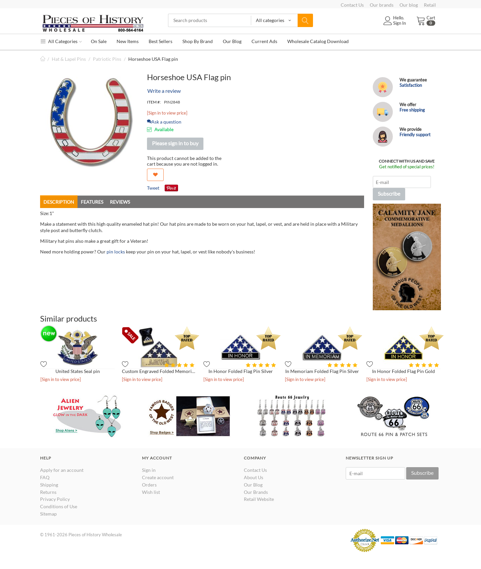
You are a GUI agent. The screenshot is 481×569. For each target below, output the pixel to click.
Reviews (120, 202)
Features (92, 202)
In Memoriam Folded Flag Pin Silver (322, 371)
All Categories (61, 41)
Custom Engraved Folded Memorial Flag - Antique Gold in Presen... (159, 371)
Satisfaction (410, 85)
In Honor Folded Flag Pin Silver (240, 371)
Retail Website (259, 499)
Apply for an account (62, 470)
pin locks (116, 251)
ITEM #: (154, 102)
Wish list (151, 492)
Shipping (49, 485)
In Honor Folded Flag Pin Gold (403, 371)
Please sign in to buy (175, 143)
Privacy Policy (55, 499)
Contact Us (352, 5)
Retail (430, 5)
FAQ (44, 477)
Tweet (153, 188)
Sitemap (48, 514)
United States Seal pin (77, 371)
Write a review (164, 90)
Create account (158, 477)
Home (42, 58)
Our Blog (253, 485)
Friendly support (415, 134)
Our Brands (256, 492)
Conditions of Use (58, 506)
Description (58, 202)
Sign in (149, 470)
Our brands (381, 5)
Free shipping (412, 110)
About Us (253, 477)
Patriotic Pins (107, 59)
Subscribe (389, 193)
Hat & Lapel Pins (69, 59)
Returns (48, 492)
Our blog (408, 5)
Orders (149, 485)
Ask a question (164, 122)
